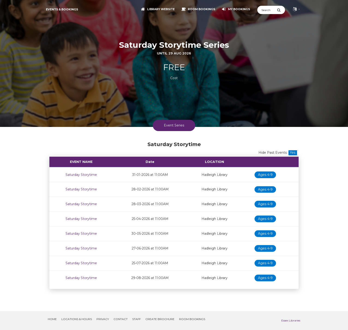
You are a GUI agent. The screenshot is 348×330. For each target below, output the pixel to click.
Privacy (102, 319)
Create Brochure (159, 319)
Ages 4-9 (265, 175)
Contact (121, 319)
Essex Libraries (290, 320)
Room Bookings (192, 319)
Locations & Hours (76, 319)
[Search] (267, 10)
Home (52, 319)
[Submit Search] (281, 10)
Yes (292, 152)
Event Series (174, 125)
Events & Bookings (62, 9)
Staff (136, 319)
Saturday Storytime (81, 175)
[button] (293, 152)
